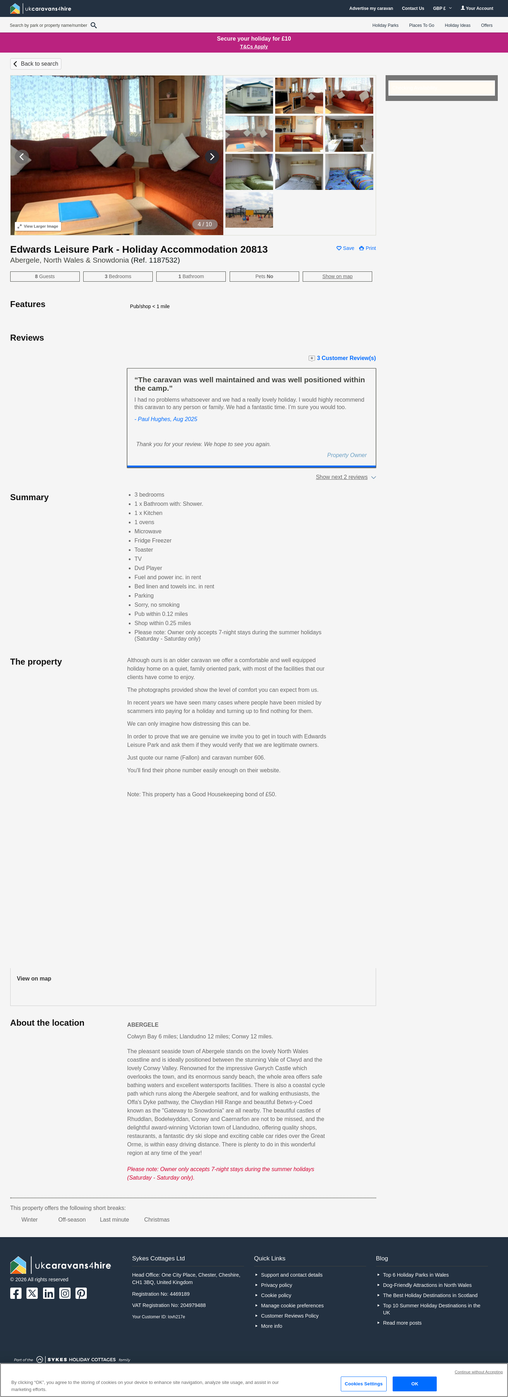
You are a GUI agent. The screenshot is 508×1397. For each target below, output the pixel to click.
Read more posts (402, 1323)
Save (348, 248)
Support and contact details (291, 1275)
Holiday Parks (386, 25)
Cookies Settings (364, 1383)
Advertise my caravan (371, 8)
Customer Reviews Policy (290, 1316)
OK (414, 1383)
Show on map (337, 276)
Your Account (477, 8)
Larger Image (38, 226)
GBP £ (442, 8)
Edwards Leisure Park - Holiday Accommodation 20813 (139, 249)
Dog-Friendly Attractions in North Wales (427, 1285)
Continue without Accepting (479, 1372)
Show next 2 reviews (342, 477)
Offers (486, 25)
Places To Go (421, 25)
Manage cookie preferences (292, 1305)
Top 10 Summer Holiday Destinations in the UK (431, 1309)
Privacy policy (276, 1285)
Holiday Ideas (458, 25)
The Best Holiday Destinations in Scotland (430, 1295)
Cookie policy (276, 1295)
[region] (254, 1380)
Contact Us (413, 8)
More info (271, 1326)
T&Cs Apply (254, 46)
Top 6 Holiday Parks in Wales (416, 1275)
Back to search (39, 64)
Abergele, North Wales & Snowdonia (95, 260)
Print (371, 248)
